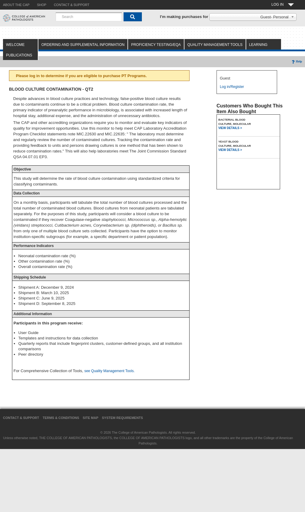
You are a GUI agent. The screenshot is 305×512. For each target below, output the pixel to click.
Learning (258, 45)
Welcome (15, 45)
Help (296, 61)
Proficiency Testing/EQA (156, 45)
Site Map (90, 418)
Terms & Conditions (61, 418)
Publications (19, 55)
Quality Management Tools (215, 45)
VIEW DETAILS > (230, 128)
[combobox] (88, 16)
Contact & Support (21, 418)
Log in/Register (232, 87)
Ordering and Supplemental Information (82, 45)
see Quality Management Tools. (109, 371)
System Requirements (122, 418)
